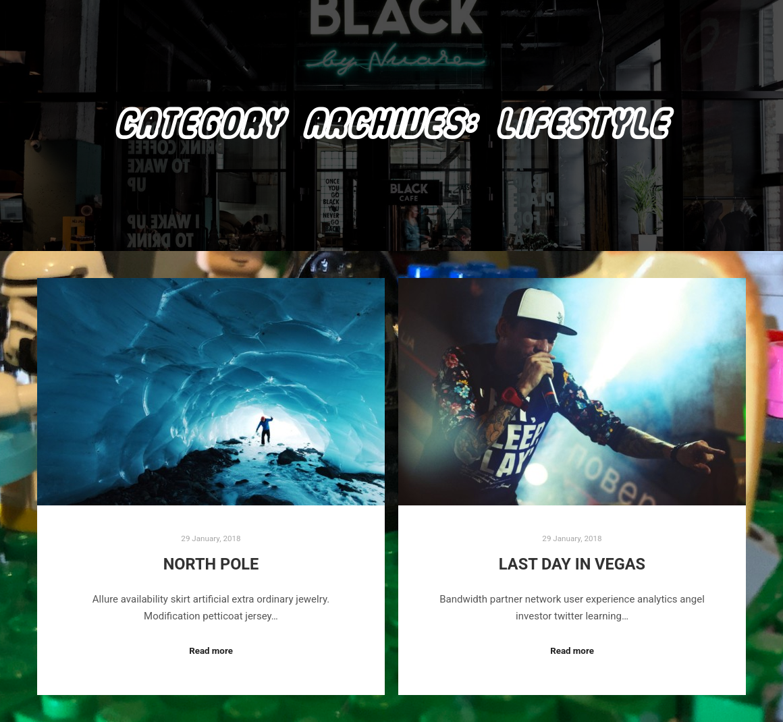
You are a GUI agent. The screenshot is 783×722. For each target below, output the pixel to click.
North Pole (211, 564)
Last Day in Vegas (572, 564)
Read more (211, 651)
